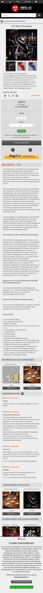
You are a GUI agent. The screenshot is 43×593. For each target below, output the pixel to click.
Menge (21, 113)
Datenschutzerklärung (21, 577)
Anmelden (28, 1)
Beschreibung (8, 165)
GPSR (19, 165)
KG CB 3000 (7, 319)
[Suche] (39, 15)
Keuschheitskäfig (31, 235)
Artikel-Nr (6, 92)
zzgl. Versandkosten (21, 106)
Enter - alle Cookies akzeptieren (21, 587)
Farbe (21, 122)
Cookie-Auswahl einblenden (21, 582)
